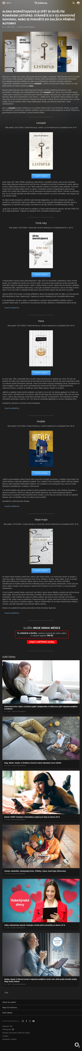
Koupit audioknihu (12, 506)
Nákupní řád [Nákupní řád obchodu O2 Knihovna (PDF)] (7, 1026)
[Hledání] (73, 3)
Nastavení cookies (9, 1039)
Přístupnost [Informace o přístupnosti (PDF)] (6, 1029)
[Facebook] (26, 1021)
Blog (6, 992)
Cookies (5, 1036)
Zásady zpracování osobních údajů (16, 1033)
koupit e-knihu (41, 176)
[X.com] (30, 1021)
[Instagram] (23, 1021)
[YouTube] (33, 1021)
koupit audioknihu (12, 307)
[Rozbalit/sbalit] (79, 1002)
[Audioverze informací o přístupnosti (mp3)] (13, 1029)
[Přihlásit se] (78, 3)
